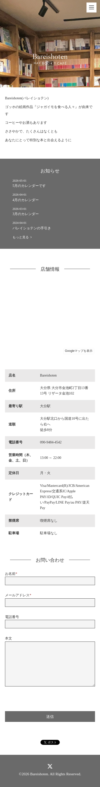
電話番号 (12, 617)
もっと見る (22, 237)
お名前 (11, 574)
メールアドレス (18, 595)
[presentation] (43, 697)
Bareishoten (39, 774)
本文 (8, 638)
